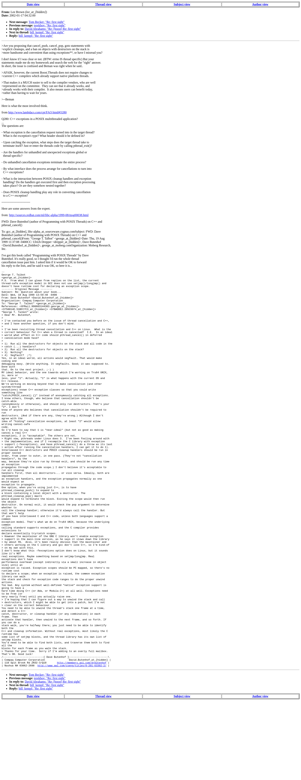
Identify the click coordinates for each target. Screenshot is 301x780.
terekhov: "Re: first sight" (50, 25)
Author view (260, 4)
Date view (33, 4)
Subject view (182, 4)
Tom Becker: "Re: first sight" (46, 22)
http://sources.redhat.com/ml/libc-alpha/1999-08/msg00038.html (49, 215)
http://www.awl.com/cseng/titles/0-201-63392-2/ (71, 744)
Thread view (103, 4)
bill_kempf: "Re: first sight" (47, 32)
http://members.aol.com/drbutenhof (81, 741)
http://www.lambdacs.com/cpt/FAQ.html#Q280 (37, 112)
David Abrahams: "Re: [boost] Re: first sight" (53, 28)
